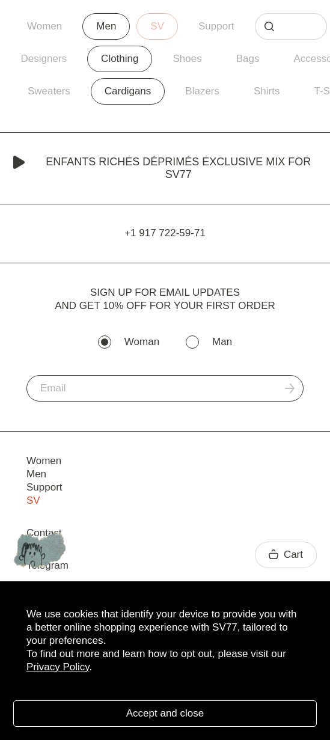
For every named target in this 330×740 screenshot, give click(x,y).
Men (106, 26)
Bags (248, 58)
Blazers (202, 91)
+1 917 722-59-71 (165, 233)
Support (216, 26)
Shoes (187, 58)
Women (44, 26)
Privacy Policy (58, 667)
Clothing (119, 58)
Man (222, 341)
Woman (141, 341)
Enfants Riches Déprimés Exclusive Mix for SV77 (162, 168)
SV (157, 26)
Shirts (267, 91)
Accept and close (165, 713)
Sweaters (49, 91)
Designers (44, 58)
